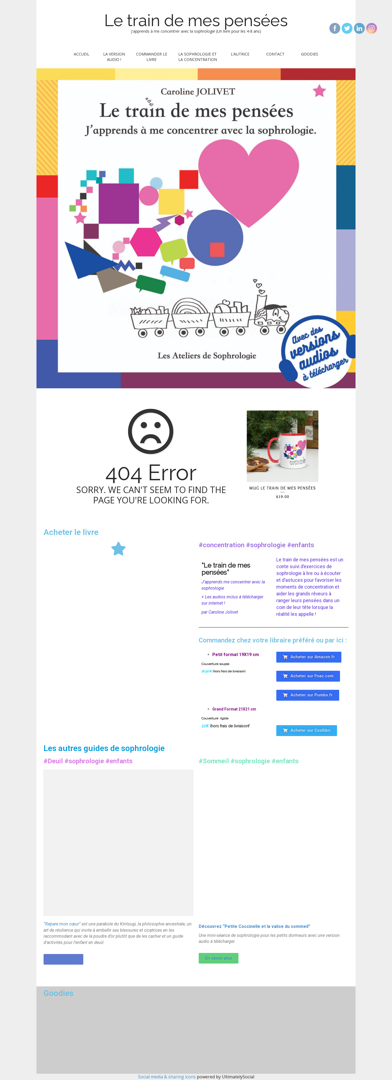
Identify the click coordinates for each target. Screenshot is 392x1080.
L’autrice (240, 54)
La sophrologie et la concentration (197, 56)
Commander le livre (151, 56)
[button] (308, 657)
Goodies (309, 54)
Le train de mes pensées (196, 20)
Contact (275, 54)
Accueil (81, 54)
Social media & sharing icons (167, 1077)
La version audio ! (114, 56)
